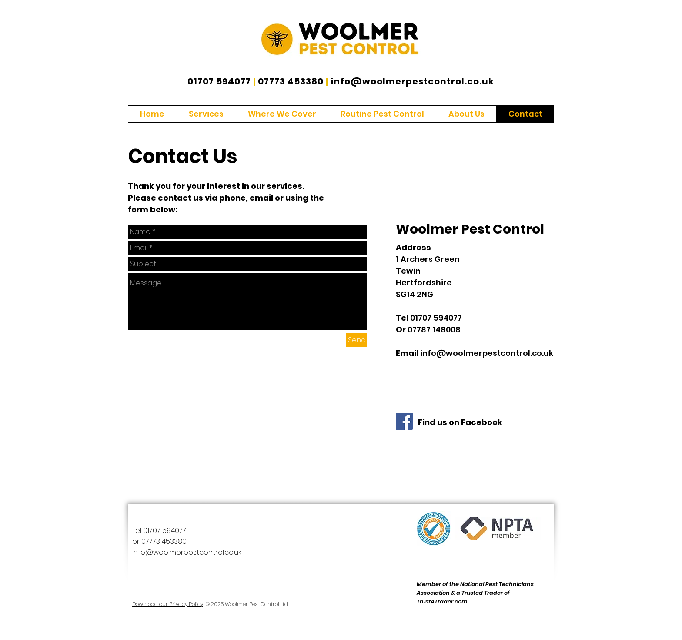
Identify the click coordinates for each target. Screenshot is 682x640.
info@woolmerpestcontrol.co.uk (412, 81)
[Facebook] (404, 421)
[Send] (356, 340)
